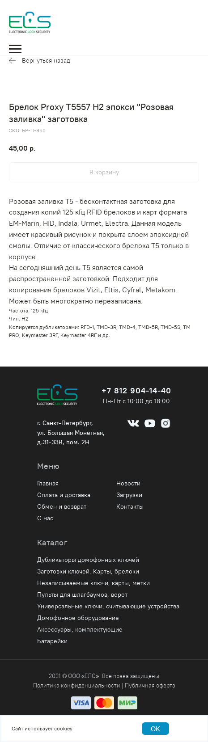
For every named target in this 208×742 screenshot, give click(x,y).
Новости (128, 483)
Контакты (130, 506)
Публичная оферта (150, 685)
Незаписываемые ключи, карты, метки (93, 583)
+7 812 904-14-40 (136, 390)
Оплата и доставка (63, 495)
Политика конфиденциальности (76, 685)
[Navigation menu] (15, 49)
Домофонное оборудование (78, 618)
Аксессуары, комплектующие (80, 629)
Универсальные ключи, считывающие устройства (108, 606)
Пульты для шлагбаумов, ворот (82, 594)
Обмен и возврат (61, 506)
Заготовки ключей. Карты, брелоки (88, 571)
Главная (48, 483)
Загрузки (129, 495)
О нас (45, 518)
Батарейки (52, 641)
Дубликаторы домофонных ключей (88, 560)
